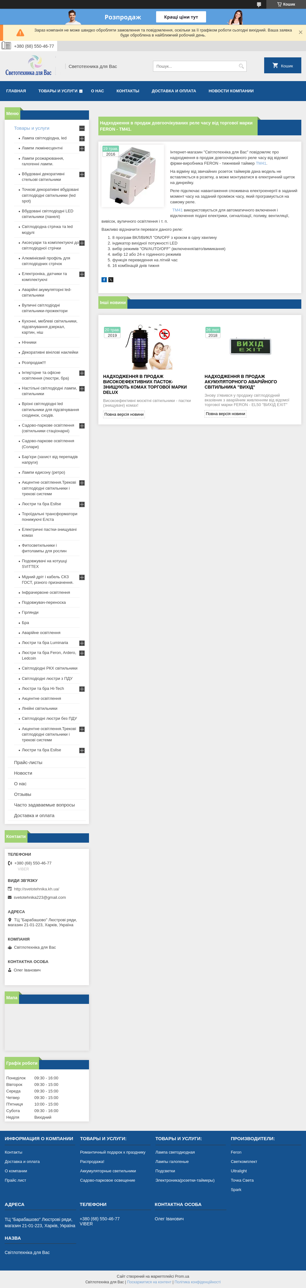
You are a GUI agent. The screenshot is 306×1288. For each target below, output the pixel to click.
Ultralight (239, 1171)
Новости (23, 773)
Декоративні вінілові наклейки (50, 352)
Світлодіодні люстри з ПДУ (47, 678)
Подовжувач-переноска (44, 602)
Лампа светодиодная (175, 1152)
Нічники (29, 342)
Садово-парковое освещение (107, 1180)
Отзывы (22, 794)
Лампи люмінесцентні (42, 148)
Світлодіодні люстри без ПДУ (49, 718)
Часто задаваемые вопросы (44, 804)
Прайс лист (15, 1180)
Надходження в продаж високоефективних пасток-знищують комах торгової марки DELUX (145, 384)
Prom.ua (182, 1276)
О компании (16, 1171)
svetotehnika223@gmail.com (40, 897)
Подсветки (165, 1171)
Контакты (127, 91)
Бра (25, 622)
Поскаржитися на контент (149, 1282)
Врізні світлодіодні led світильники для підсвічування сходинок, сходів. (50, 409)
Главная (16, 91)
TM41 (261, 163)
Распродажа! (92, 1161)
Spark (236, 1189)
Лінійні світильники (39, 708)
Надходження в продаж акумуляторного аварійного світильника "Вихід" (241, 382)
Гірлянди (30, 612)
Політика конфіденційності (198, 1282)
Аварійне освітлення (41, 632)
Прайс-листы (28, 762)
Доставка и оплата (174, 91)
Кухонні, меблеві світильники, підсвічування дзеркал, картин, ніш (49, 327)
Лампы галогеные (172, 1161)
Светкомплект (244, 1161)
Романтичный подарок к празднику (112, 1152)
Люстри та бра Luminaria (45, 642)
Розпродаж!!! (34, 362)
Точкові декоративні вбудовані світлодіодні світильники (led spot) (50, 195)
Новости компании (231, 91)
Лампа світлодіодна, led (44, 138)
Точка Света (242, 1180)
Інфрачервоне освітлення (46, 592)
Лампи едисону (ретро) (43, 472)
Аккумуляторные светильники (108, 1171)
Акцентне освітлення (41, 698)
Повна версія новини (124, 414)
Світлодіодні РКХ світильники (49, 668)
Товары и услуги (57, 91)
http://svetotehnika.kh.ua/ (36, 889)
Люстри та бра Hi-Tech (43, 688)
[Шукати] (241, 66)
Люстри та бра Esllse (41, 503)
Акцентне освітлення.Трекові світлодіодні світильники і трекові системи (49, 488)
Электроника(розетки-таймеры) (185, 1180)
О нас (97, 91)
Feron (236, 1152)
